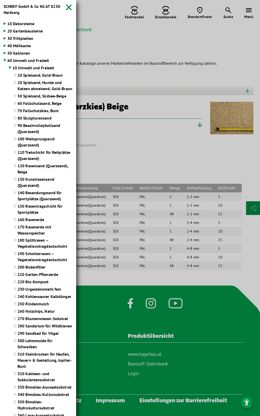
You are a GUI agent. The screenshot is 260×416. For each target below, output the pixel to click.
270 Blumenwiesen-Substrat (43, 319)
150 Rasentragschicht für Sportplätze (40, 209)
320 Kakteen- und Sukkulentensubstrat (36, 377)
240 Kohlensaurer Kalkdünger (44, 296)
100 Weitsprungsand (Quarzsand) (36, 142)
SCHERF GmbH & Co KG (32, 9)
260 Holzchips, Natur (36, 311)
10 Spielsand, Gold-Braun (40, 75)
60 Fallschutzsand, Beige (39, 103)
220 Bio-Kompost (33, 282)
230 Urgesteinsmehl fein (39, 289)
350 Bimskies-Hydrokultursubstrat (36, 405)
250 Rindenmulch (33, 304)
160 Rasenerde (31, 219)
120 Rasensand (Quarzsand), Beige (43, 169)
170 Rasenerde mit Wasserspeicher (34, 230)
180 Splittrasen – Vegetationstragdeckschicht (42, 243)
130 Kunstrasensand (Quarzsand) (36, 182)
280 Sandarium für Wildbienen (45, 326)
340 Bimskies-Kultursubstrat (43, 394)
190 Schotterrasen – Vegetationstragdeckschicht (42, 257)
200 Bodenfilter (32, 267)
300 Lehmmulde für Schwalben (35, 344)
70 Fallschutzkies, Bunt (38, 110)
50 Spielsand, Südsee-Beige (42, 96)
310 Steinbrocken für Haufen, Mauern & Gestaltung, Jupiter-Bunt (45, 360)
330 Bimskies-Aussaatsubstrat (45, 387)
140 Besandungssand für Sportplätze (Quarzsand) (40, 196)
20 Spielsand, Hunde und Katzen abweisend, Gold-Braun (45, 85)
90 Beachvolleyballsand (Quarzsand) (39, 128)
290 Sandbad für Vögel (38, 333)
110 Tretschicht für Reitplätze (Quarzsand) (44, 155)
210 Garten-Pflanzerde (38, 274)
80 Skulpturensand (35, 118)
